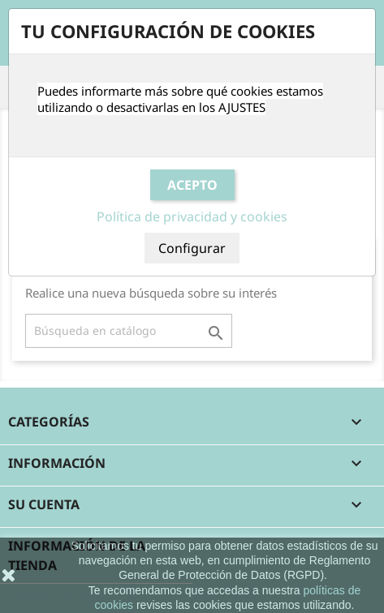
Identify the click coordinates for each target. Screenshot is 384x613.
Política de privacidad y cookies (192, 216)
